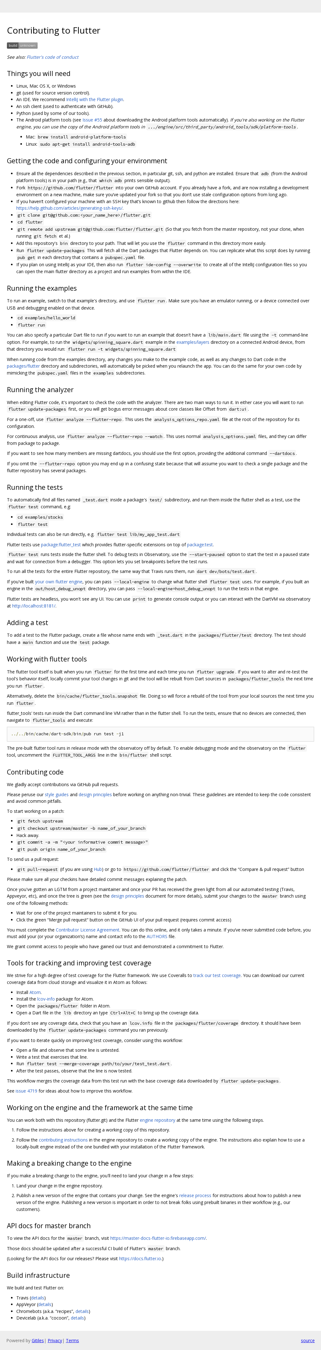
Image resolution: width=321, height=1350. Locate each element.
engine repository (157, 1120)
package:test (200, 545)
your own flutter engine (58, 582)
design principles (95, 794)
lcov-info (46, 999)
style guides (57, 794)
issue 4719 (26, 1091)
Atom (35, 992)
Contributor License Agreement (87, 930)
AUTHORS (157, 936)
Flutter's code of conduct (52, 57)
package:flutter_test (61, 545)
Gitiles (38, 1340)
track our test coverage (217, 975)
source (308, 1340)
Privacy (55, 1340)
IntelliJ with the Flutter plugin (94, 99)
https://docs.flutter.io (140, 1258)
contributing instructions (63, 1140)
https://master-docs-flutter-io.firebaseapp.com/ (158, 1238)
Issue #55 (92, 120)
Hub (98, 869)
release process (195, 1195)
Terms (72, 1340)
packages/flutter (23, 366)
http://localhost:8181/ (33, 606)
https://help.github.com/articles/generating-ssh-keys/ (69, 208)
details (37, 1298)
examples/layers (192, 342)
